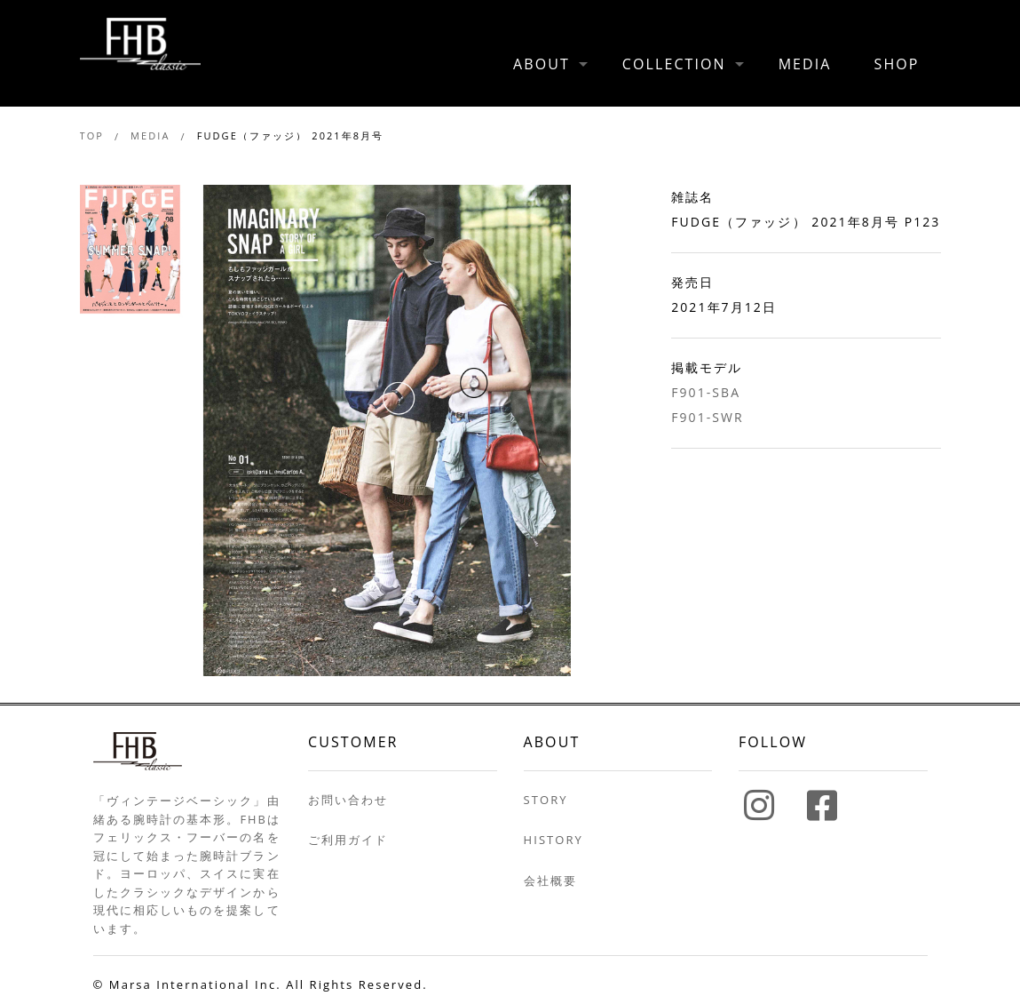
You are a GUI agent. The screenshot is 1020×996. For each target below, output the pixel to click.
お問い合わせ (348, 800)
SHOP (897, 64)
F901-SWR (707, 417)
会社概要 (550, 880)
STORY (546, 800)
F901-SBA (705, 392)
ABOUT (541, 64)
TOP (92, 135)
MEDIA (805, 64)
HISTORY (553, 840)
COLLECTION (674, 64)
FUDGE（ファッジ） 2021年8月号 (290, 135)
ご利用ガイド (348, 840)
